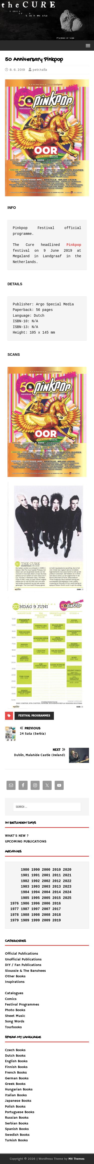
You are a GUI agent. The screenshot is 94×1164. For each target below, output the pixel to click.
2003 (46, 887)
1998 (35, 915)
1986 (25, 903)
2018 (56, 915)
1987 (25, 909)
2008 (46, 915)
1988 (25, 915)
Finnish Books (16, 1067)
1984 (25, 892)
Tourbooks (13, 1027)
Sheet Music (15, 1016)
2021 (67, 875)
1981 (25, 875)
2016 (56, 903)
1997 (35, 909)
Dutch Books (15, 1055)
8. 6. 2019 (17, 70)
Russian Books (17, 1117)
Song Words (14, 1021)
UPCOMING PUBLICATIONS (25, 841)
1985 (25, 898)
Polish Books (15, 1106)
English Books (16, 1061)
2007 (46, 909)
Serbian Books (16, 1123)
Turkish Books (16, 1140)
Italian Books (16, 1095)
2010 (56, 870)
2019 (56, 920)
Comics (11, 999)
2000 (46, 870)
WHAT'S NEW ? (17, 835)
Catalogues (14, 993)
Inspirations (22, 1004)
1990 (35, 870)
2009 (46, 920)
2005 (46, 898)
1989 (25, 920)
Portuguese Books (19, 1112)
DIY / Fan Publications (23, 965)
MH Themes (76, 1159)
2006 (46, 903)
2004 (46, 892)
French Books (16, 1072)
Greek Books (15, 1084)
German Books (17, 1078)
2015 (56, 898)
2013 (56, 887)
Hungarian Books (19, 1089)
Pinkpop (73, 245)
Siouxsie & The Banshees (25, 970)
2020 (67, 870)
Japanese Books (18, 1100)
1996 (35, 903)
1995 (35, 898)
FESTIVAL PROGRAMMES (34, 716)
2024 (67, 892)
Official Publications (21, 953)
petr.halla (40, 70)
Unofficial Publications (23, 959)
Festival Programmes (22, 1004)
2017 (56, 909)
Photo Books (15, 1010)
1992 (35, 881)
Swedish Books (17, 1135)
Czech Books (15, 1050)
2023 (67, 887)
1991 (35, 875)
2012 (56, 881)
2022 (67, 881)
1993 (35, 887)
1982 (25, 881)
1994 (35, 892)
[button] (87, 45)
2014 (56, 892)
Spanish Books (17, 1129)
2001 (46, 875)
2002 (46, 881)
